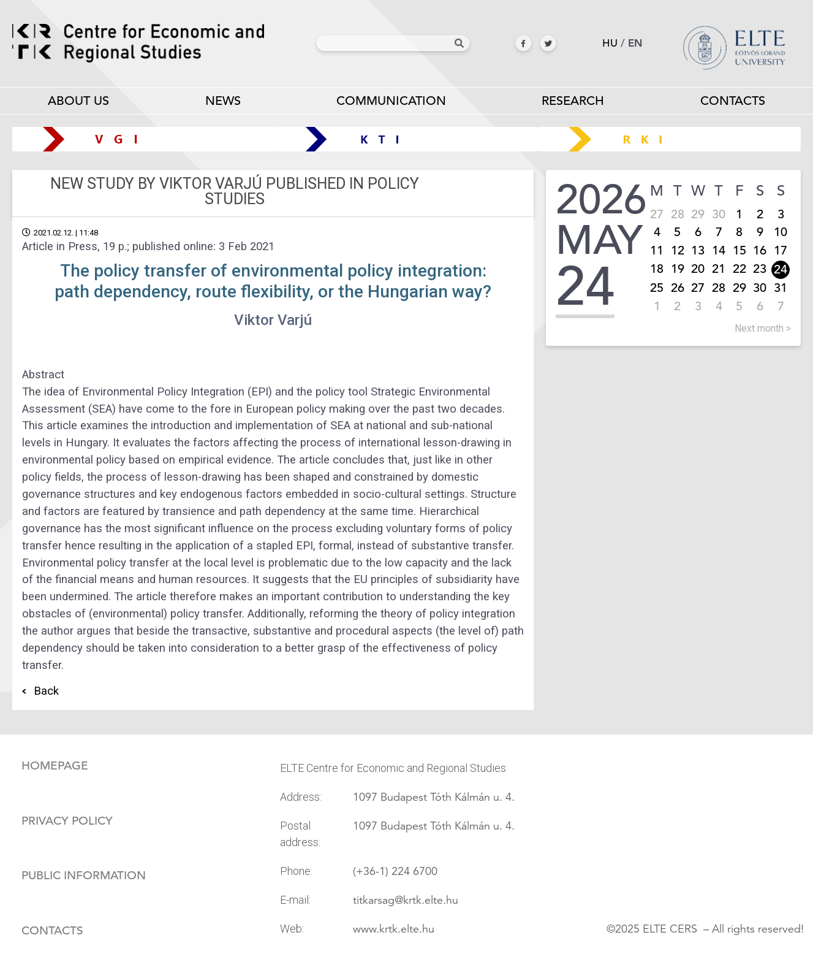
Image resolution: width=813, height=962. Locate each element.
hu (610, 43)
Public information (83, 875)
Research (573, 103)
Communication (391, 103)
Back (46, 691)
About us (78, 103)
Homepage (54, 766)
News (223, 101)
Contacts (52, 931)
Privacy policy (67, 821)
